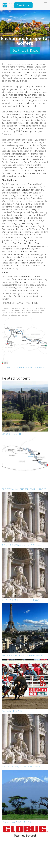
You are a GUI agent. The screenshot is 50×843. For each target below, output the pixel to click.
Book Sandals (23, 5)
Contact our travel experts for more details (25, 367)
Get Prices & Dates (25, 50)
